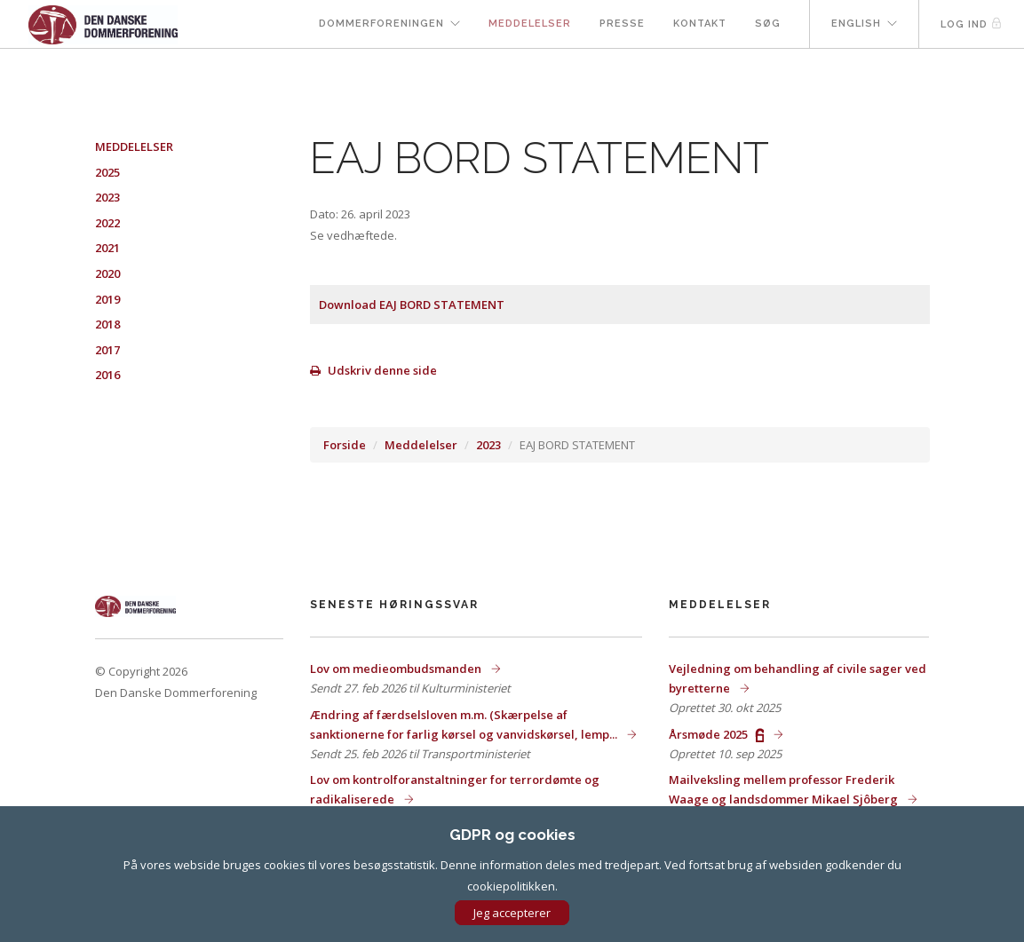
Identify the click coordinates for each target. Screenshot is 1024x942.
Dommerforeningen (381, 23)
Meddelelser (529, 23)
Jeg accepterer (512, 913)
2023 (488, 445)
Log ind (972, 23)
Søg (768, 23)
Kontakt (699, 23)
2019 (107, 299)
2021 (107, 248)
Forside (344, 445)
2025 (107, 172)
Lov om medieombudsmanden (397, 669)
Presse (622, 23)
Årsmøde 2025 (717, 734)
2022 (107, 223)
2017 (107, 350)
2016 (107, 375)
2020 (107, 273)
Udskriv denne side (373, 370)
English (856, 23)
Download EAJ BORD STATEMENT (411, 305)
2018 (107, 324)
